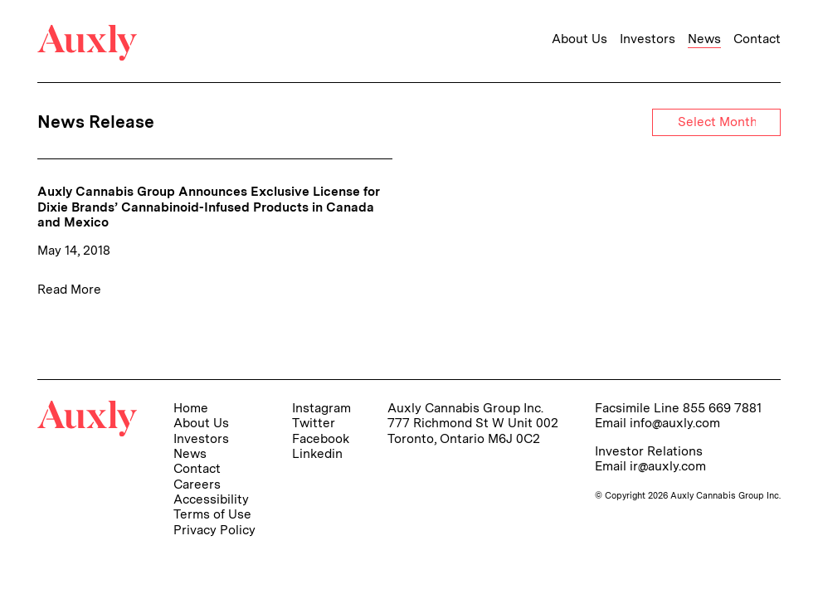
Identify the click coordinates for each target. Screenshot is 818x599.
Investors (647, 39)
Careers (197, 484)
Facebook (320, 438)
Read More (69, 289)
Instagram (321, 408)
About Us (579, 39)
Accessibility (211, 499)
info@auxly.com (675, 423)
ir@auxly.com (668, 466)
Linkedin (317, 453)
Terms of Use (212, 514)
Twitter (313, 423)
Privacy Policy (214, 530)
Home (190, 408)
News (704, 39)
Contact (757, 39)
